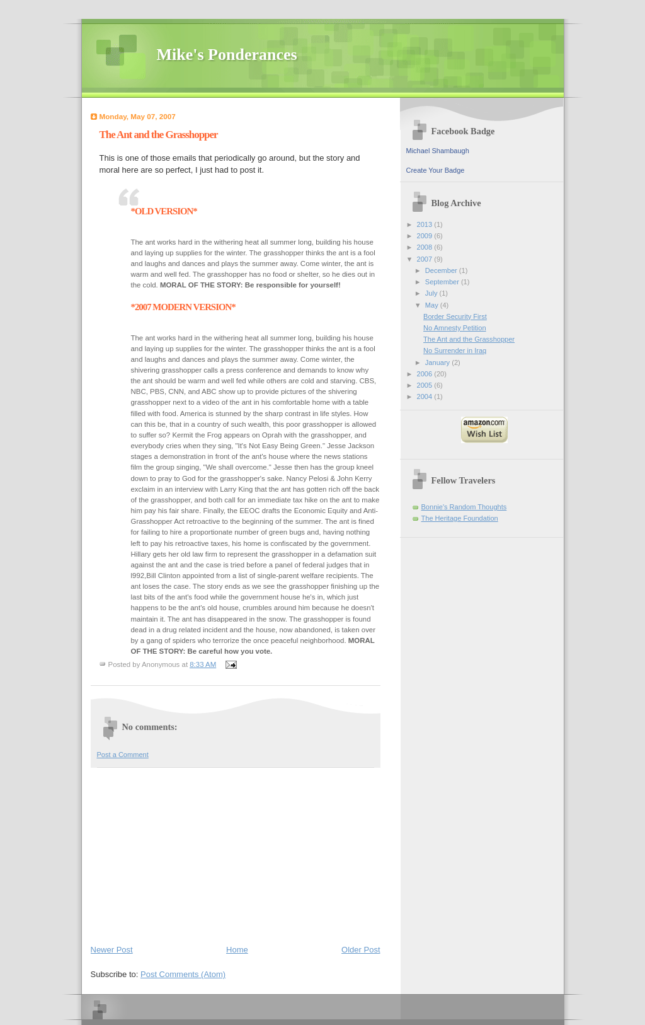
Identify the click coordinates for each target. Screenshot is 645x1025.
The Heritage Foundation (459, 518)
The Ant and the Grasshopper (469, 339)
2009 (426, 236)
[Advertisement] (185, 853)
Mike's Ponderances (227, 54)
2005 (426, 385)
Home (237, 949)
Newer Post (112, 949)
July (432, 293)
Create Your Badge (435, 170)
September (443, 282)
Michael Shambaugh (437, 150)
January (438, 362)
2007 (426, 259)
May (432, 305)
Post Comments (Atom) (182, 974)
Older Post (360, 949)
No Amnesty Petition (454, 328)
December (442, 270)
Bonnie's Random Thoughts (464, 507)
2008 (426, 247)
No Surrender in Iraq (454, 350)
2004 (426, 396)
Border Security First (455, 316)
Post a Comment (123, 754)
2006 (426, 374)
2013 (426, 224)
